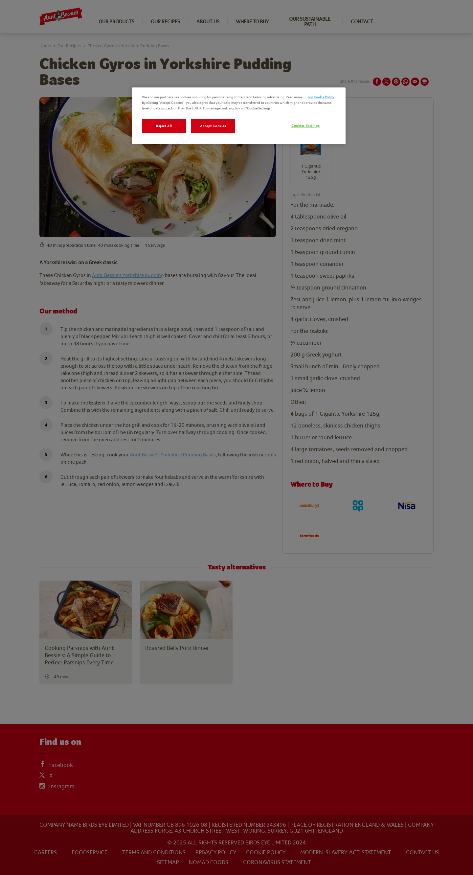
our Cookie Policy (321, 97)
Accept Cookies (213, 126)
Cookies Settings (305, 126)
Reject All (164, 126)
